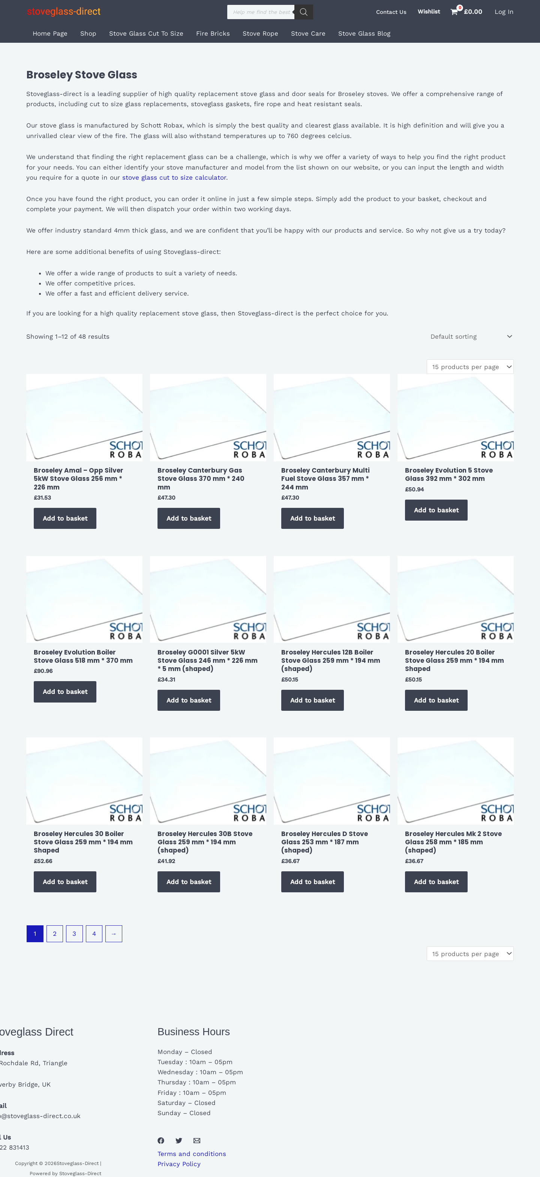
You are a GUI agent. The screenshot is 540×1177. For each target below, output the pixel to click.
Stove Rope (260, 33)
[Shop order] (470, 337)
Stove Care (308, 33)
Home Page (50, 33)
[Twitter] (179, 1140)
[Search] (303, 12)
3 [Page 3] (74, 933)
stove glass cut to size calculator (173, 177)
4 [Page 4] (94, 933)
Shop (88, 33)
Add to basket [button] (65, 518)
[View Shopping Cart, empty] (467, 12)
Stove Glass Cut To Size (146, 33)
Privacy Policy (179, 1164)
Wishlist (429, 11)
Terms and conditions (192, 1153)
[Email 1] (197, 1140)
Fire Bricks (213, 33)
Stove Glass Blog (364, 33)
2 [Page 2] (55, 933)
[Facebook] (161, 1140)
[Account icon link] (504, 12)
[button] (391, 12)
